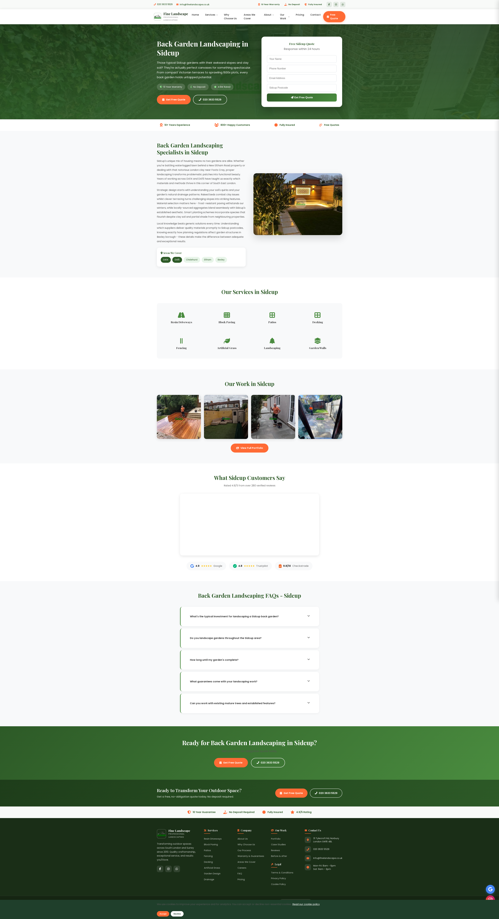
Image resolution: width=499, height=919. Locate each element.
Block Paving (211, 845)
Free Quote (332, 16)
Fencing (208, 856)
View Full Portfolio (249, 449)
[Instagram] (336, 4)
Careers (242, 868)
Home (196, 15)
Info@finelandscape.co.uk (194, 4)
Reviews (275, 851)
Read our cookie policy (306, 904)
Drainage (209, 880)
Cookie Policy (278, 885)
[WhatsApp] (342, 4)
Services (212, 15)
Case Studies (278, 845)
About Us (243, 839)
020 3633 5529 (164, 4)
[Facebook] (329, 4)
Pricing (300, 15)
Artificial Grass (212, 868)
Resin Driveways (213, 839)
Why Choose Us (231, 16)
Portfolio (275, 839)
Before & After (279, 856)
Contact (315, 15)
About (269, 15)
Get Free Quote (173, 100)
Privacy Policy (278, 879)
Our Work (285, 16)
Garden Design (212, 874)
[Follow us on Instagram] (489, 899)
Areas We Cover (250, 16)
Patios (207, 851)
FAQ (240, 874)
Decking (208, 862)
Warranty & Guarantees (251, 856)
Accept (163, 914)
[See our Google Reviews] (489, 888)
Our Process (244, 851)
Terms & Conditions (282, 873)
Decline (177, 914)
